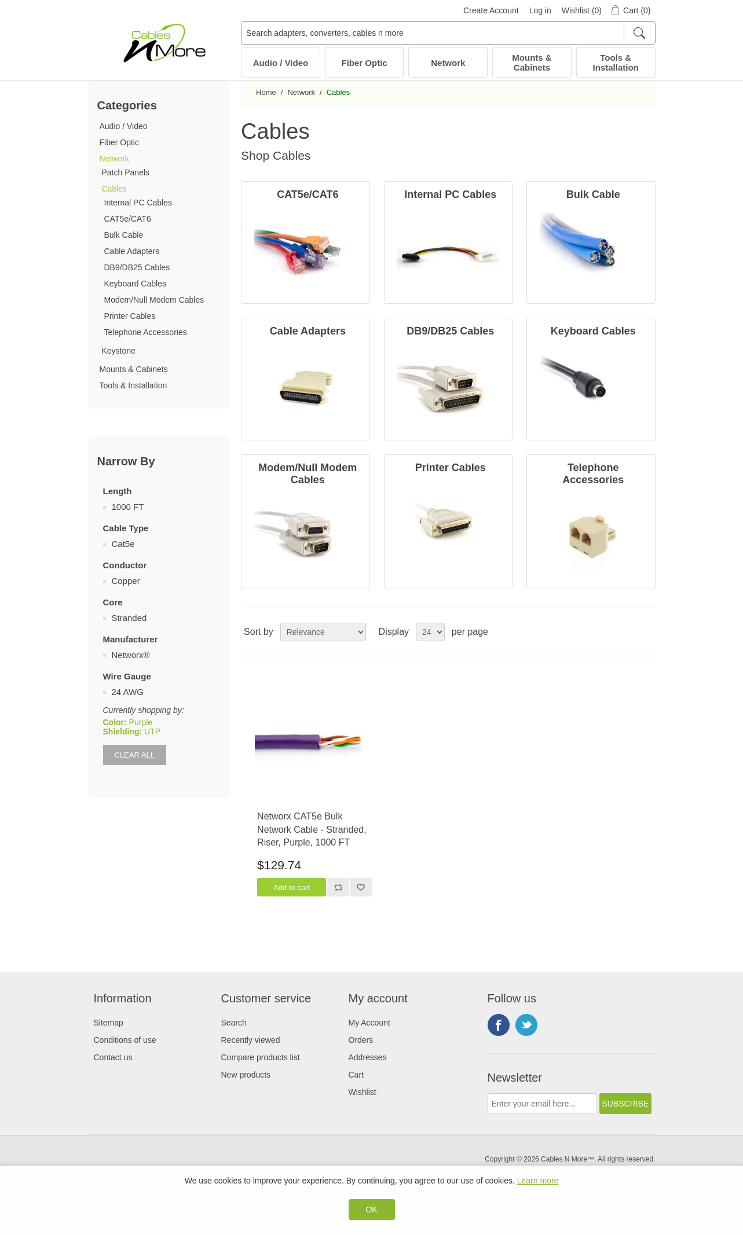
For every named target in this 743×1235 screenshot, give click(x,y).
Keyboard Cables (135, 283)
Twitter (526, 1025)
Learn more (538, 1180)
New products (246, 1074)
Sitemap (108, 1022)
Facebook (499, 1025)
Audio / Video (281, 63)
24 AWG (128, 692)
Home (266, 92)
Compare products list (260, 1057)
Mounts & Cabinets (531, 62)
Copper (126, 581)
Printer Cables (130, 316)
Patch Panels (126, 172)
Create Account (491, 10)
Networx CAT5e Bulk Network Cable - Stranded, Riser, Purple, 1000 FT (312, 829)
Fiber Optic (364, 63)
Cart (356, 1074)
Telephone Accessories (145, 332)
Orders (361, 1040)
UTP (152, 731)
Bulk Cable (124, 235)
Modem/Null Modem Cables (154, 299)
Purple (140, 722)
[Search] (639, 33)
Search (234, 1022)
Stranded (129, 618)
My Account (369, 1022)
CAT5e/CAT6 (127, 218)
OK (371, 1209)
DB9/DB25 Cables (137, 267)
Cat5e (123, 544)
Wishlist (362, 1092)
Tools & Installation (616, 62)
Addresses (368, 1057)
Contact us (113, 1057)
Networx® (131, 655)
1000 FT (128, 507)
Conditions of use (125, 1040)
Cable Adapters (132, 251)
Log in (540, 10)
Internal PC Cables (138, 202)
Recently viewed (250, 1040)
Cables (114, 188)
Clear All (135, 755)
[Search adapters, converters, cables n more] (447, 33)
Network (448, 63)
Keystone (119, 350)
